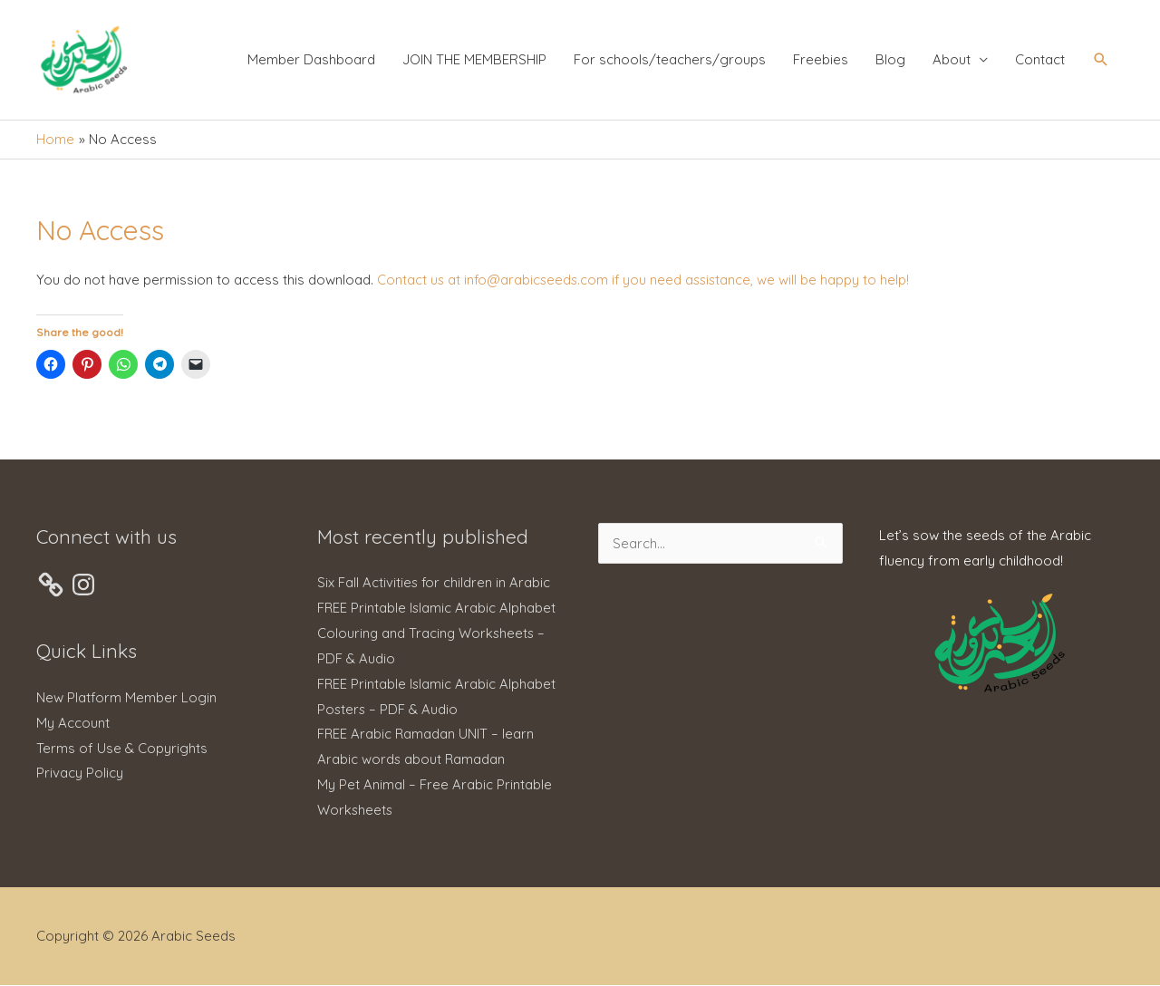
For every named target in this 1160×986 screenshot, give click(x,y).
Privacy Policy (79, 774)
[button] (1101, 62)
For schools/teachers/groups (670, 61)
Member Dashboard (311, 61)
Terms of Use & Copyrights (122, 749)
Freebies (820, 61)
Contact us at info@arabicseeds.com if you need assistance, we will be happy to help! (646, 281)
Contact (1040, 61)
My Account (73, 724)
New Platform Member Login (126, 699)
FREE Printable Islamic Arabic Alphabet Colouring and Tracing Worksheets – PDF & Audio (437, 635)
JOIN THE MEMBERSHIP (474, 61)
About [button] (952, 61)
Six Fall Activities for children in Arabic (434, 584)
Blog (890, 61)
